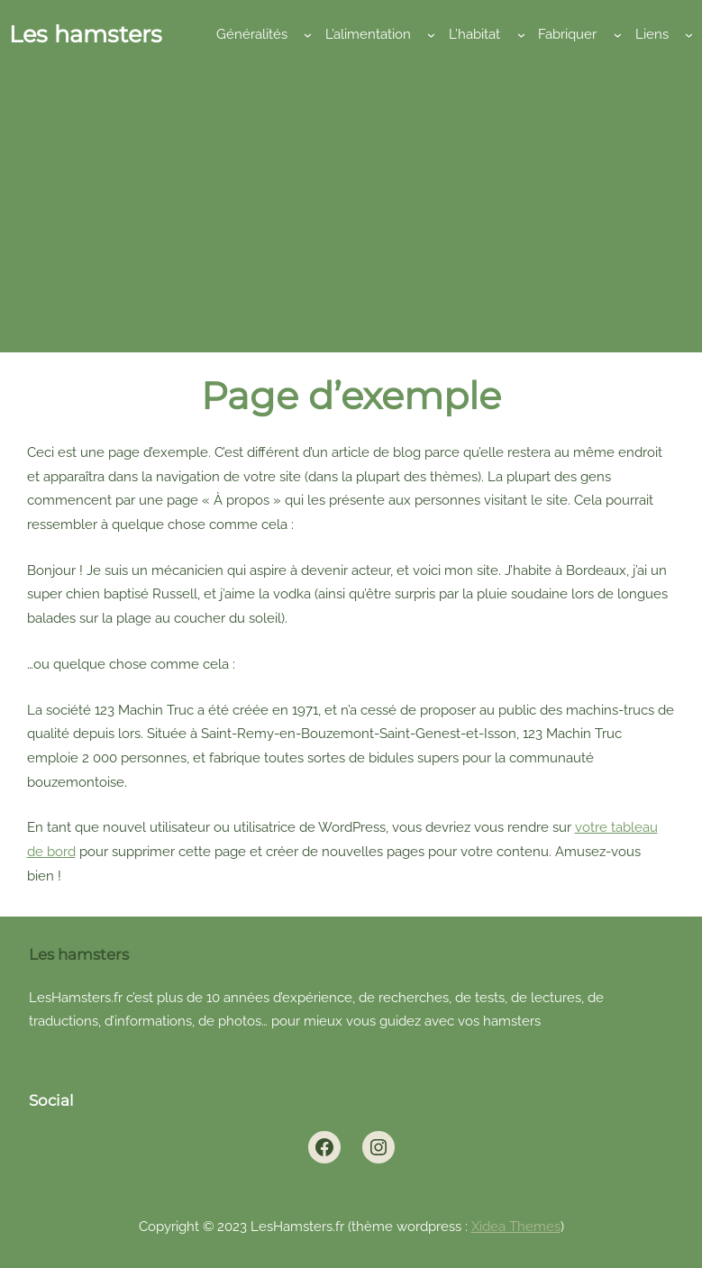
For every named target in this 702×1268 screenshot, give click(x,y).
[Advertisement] (351, 199)
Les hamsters (85, 34)
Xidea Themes (516, 1226)
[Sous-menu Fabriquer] (618, 35)
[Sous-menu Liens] (689, 35)
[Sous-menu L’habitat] (521, 35)
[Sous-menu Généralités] (308, 35)
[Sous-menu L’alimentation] (431, 35)
